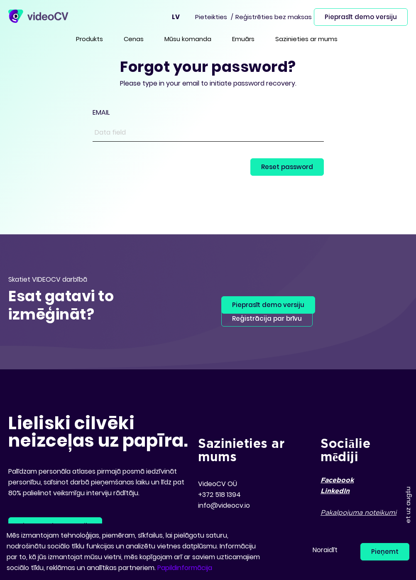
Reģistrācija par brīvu (267, 318)
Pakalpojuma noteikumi (358, 513)
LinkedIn (335, 491)
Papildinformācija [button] (184, 568)
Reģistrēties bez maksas (273, 16)
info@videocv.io (224, 505)
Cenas (134, 38)
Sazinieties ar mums (306, 38)
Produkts (89, 38)
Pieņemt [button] (385, 551)
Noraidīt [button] (325, 550)
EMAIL (101, 112)
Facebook (337, 480)
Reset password (287, 166)
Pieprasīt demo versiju (361, 16)
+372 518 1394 (219, 494)
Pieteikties (211, 16)
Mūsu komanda (187, 38)
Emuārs (243, 38)
